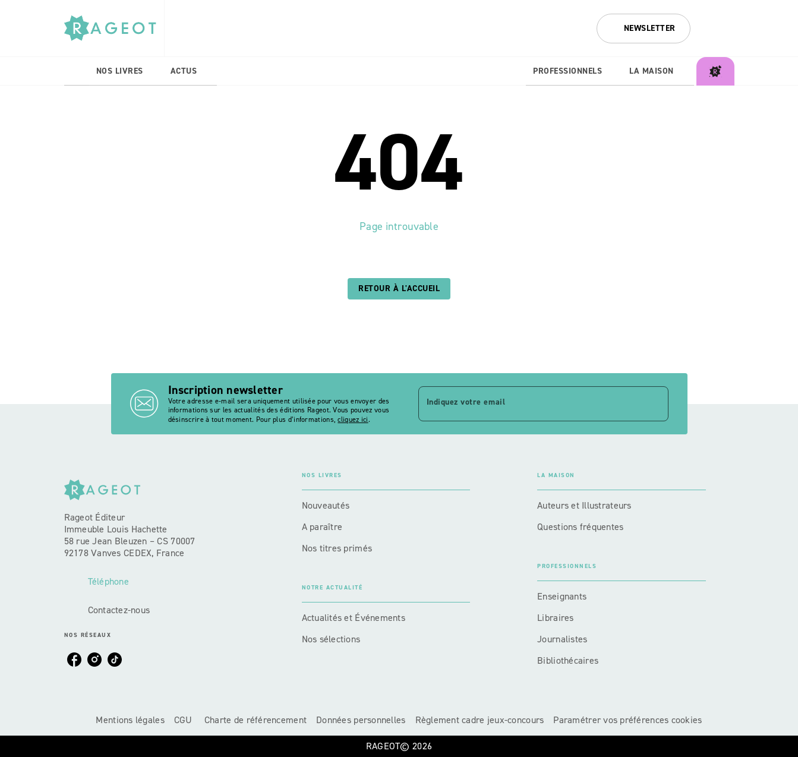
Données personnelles (360, 720)
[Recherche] (719, 28)
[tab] (76, 71)
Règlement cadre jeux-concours (479, 720)
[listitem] (74, 659)
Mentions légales (130, 720)
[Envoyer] (654, 404)
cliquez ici (353, 420)
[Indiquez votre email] (528, 403)
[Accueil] (114, 28)
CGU (184, 720)
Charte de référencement (255, 720)
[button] (643, 28)
